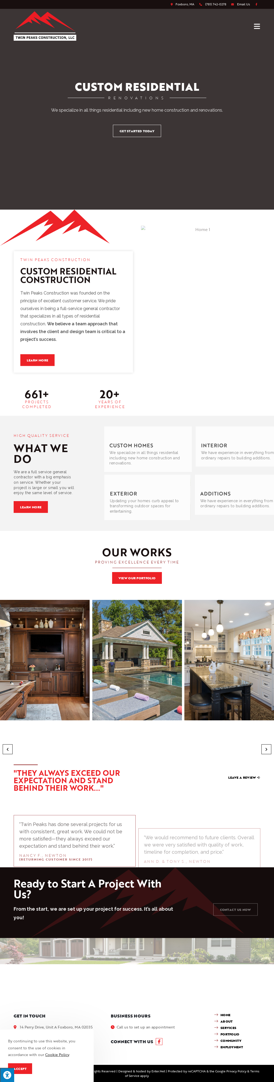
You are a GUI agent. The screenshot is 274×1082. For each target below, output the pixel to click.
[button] (8, 749)
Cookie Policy (57, 1054)
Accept (20, 1068)
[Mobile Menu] (257, 26)
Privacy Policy (236, 1071)
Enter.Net (158, 1071)
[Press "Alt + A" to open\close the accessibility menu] (7, 1075)
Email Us (243, 4)
